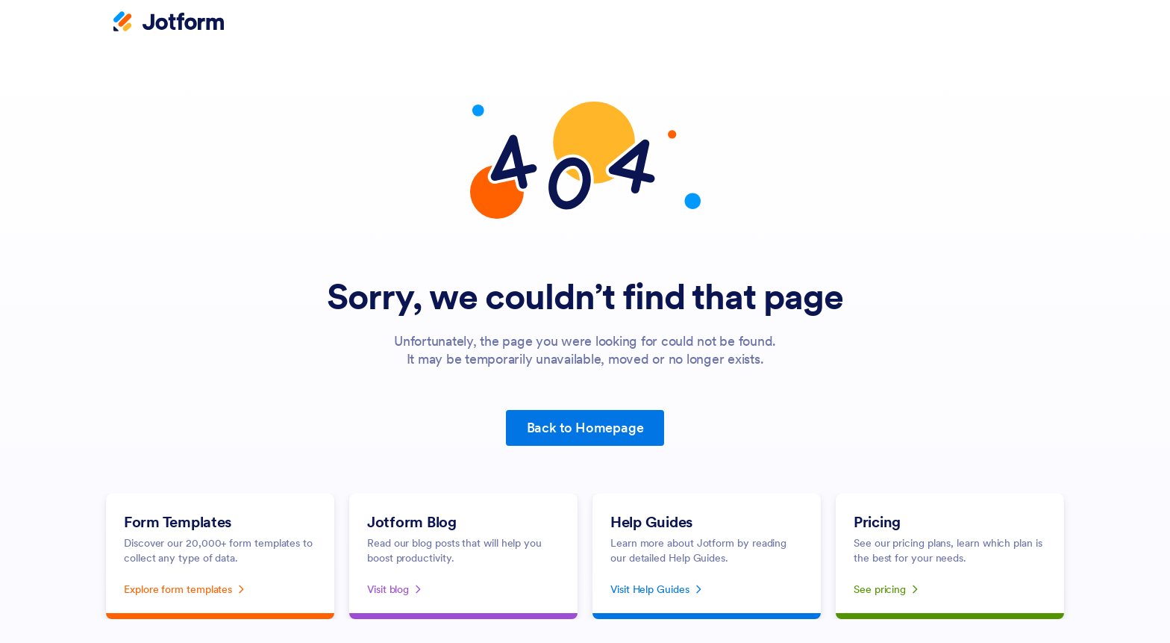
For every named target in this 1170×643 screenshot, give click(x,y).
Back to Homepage (585, 427)
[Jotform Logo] (168, 23)
